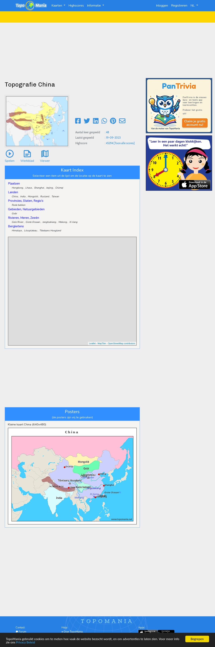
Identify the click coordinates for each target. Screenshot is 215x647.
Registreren (179, 5)
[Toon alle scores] (124, 143)
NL (192, 5)
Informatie (94, 5)
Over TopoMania (73, 632)
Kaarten (57, 5)
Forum (21, 632)
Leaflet (92, 343)
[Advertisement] (107, 50)
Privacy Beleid (25, 642)
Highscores (76, 5)
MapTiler (102, 343)
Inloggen (162, 5)
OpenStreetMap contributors (121, 343)
